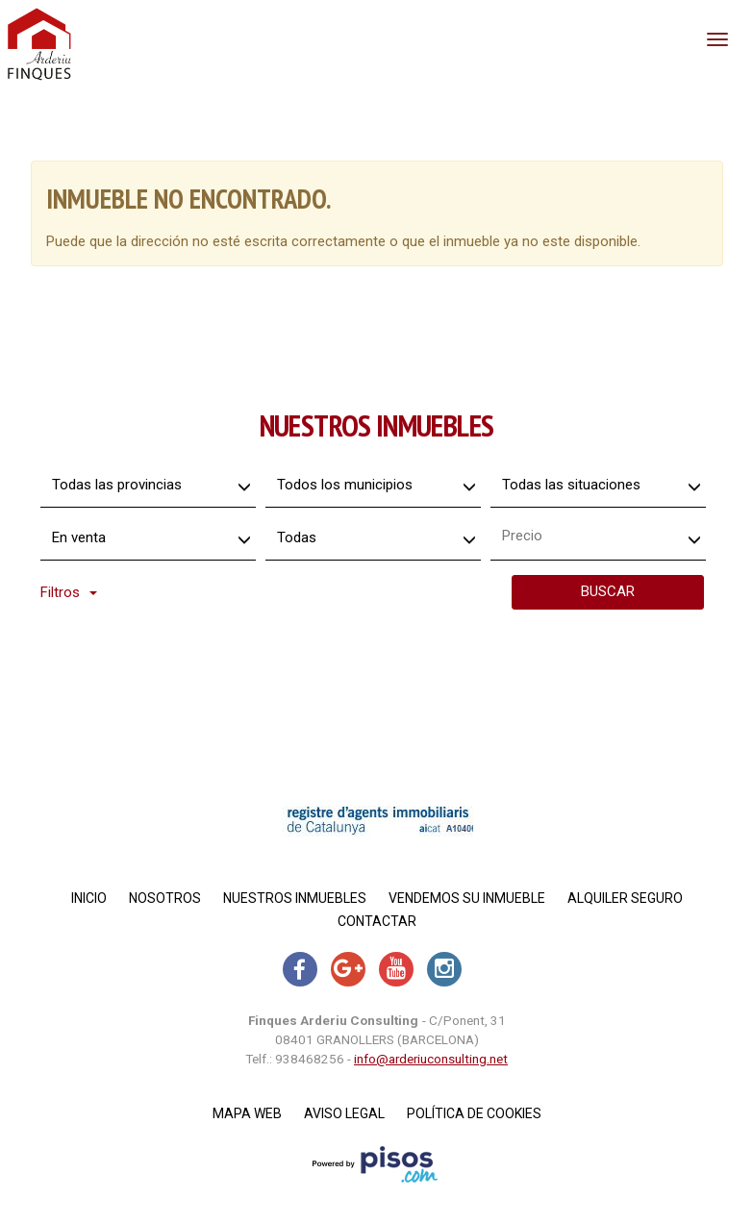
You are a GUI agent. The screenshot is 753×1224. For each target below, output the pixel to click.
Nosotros (165, 898)
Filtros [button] (68, 592)
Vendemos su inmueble (467, 898)
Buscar (608, 591)
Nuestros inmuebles (294, 898)
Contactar (377, 921)
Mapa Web (247, 1113)
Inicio (89, 898)
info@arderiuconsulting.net (431, 1058)
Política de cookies (474, 1113)
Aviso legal (344, 1113)
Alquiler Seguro (625, 898)
